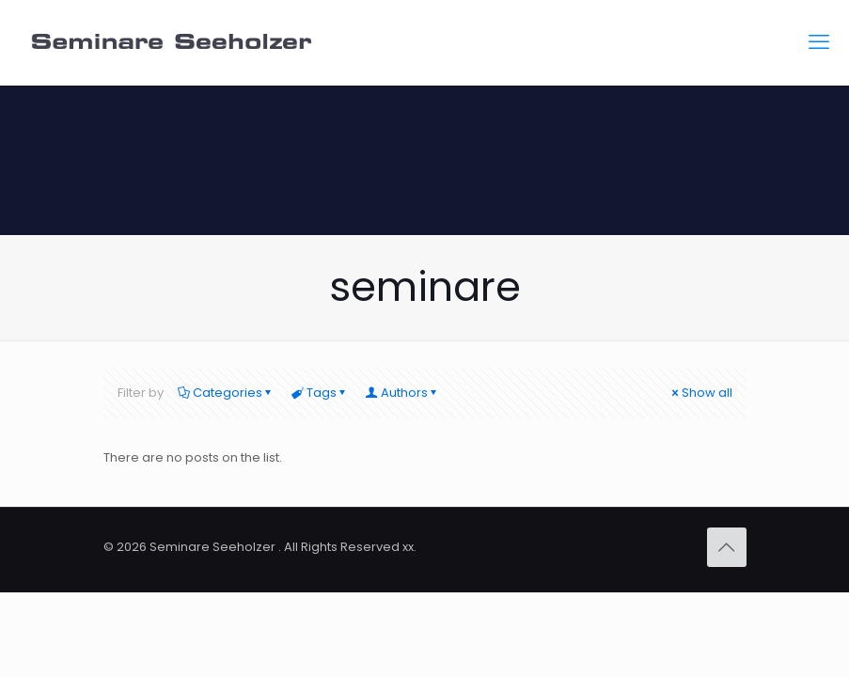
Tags (320, 392)
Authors (403, 392)
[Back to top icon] (727, 547)
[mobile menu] (819, 42)
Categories (226, 392)
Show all (700, 392)
